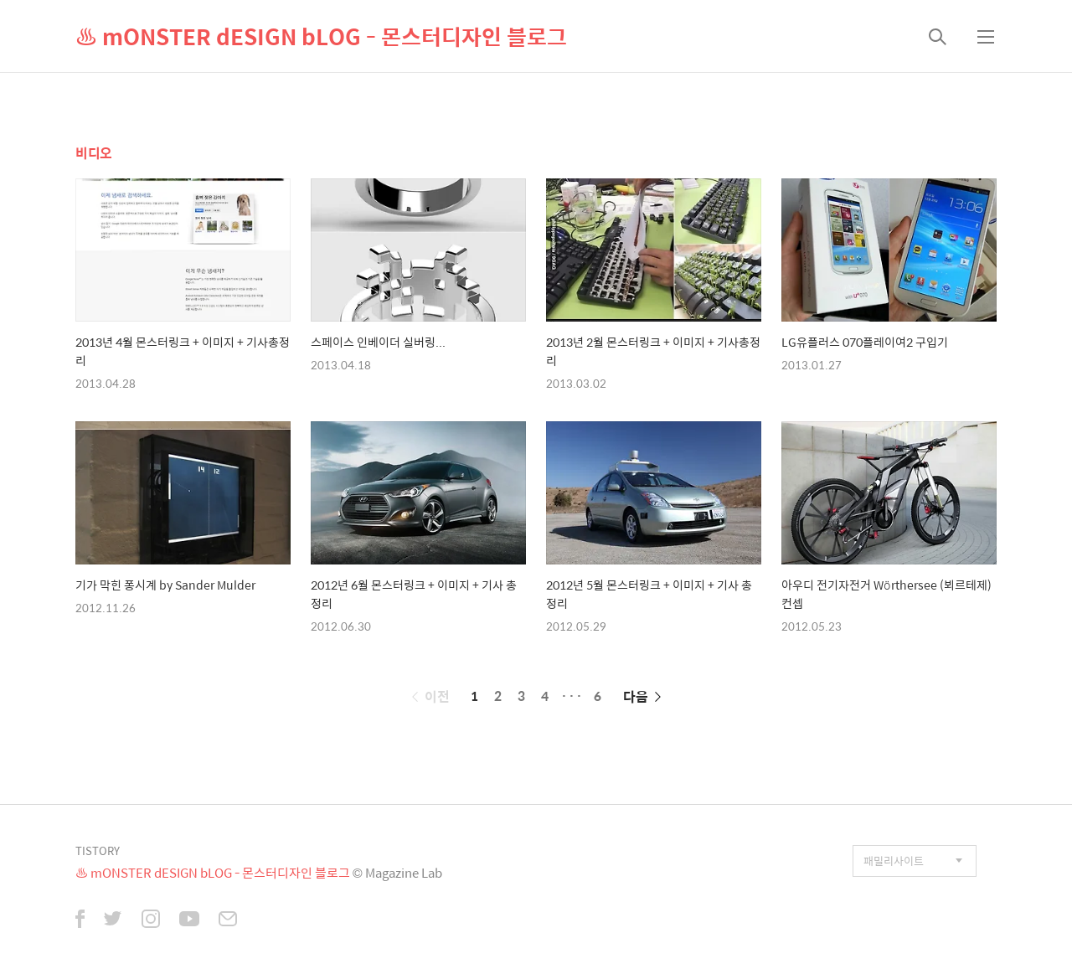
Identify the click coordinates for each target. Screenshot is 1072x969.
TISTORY (97, 850)
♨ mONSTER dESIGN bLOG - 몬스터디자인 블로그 (321, 36)
